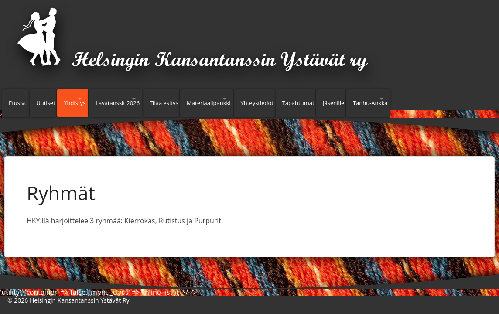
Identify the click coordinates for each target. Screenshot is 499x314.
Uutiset (51, 98)
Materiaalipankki (251, 98)
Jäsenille (399, 98)
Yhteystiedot (311, 98)
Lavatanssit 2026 (141, 98)
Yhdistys (85, 98)
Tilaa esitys (200, 98)
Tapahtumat (358, 98)
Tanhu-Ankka (441, 98)
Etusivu (18, 98)
